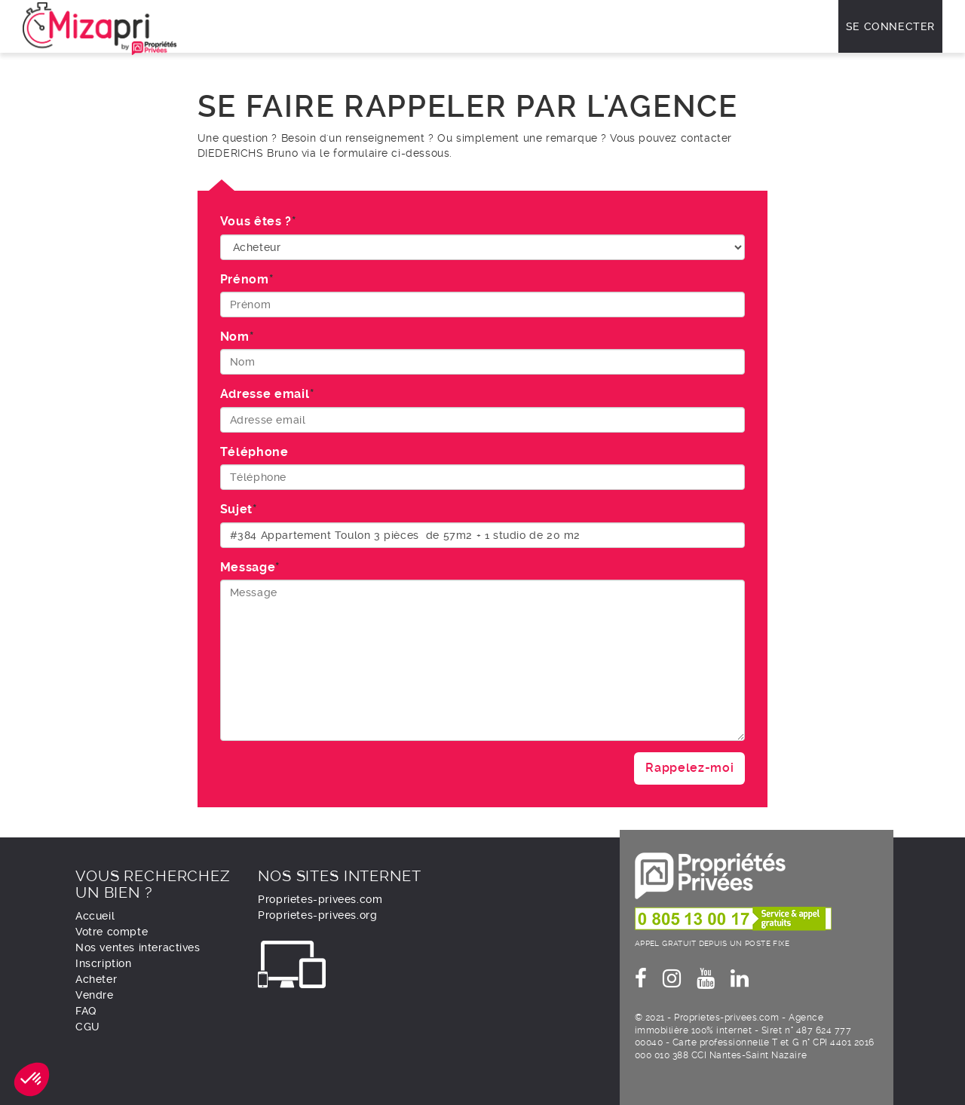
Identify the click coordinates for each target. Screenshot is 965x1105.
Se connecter (890, 26)
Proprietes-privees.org (317, 915)
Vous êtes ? (256, 221)
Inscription (103, 963)
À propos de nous (656, 26)
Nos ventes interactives (256, 26)
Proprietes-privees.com (320, 899)
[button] (32, 1079)
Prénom (244, 279)
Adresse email (265, 394)
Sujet (236, 509)
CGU (87, 1027)
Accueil (95, 916)
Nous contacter (760, 26)
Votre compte (111, 932)
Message (248, 567)
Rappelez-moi (689, 768)
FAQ (585, 26)
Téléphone (254, 452)
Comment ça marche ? (392, 26)
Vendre (541, 26)
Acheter (486, 26)
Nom (235, 336)
